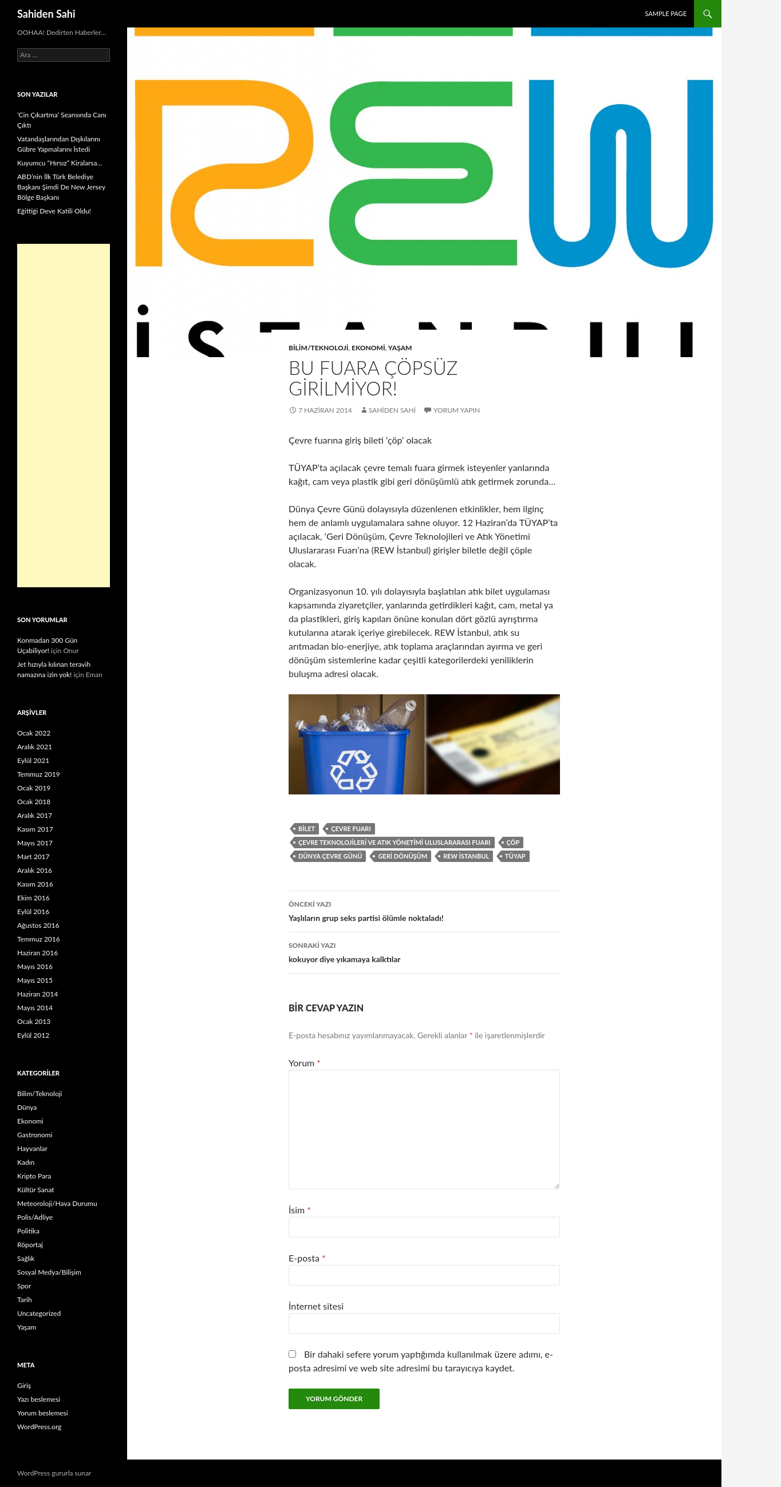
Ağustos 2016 (38, 925)
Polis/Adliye (35, 1217)
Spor (24, 1286)
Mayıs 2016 (35, 966)
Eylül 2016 (33, 911)
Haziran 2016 (37, 952)
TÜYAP (515, 856)
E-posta (307, 1257)
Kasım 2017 (35, 829)
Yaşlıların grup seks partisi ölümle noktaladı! (424, 910)
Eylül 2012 (33, 1035)
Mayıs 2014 (35, 1007)
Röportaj (30, 1244)
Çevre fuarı (350, 828)
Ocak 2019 (33, 788)
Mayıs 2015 (35, 980)
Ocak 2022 (33, 733)
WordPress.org (39, 1426)
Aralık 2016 (34, 870)
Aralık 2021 (34, 746)
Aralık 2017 (34, 815)
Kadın (25, 1162)
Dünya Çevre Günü (330, 856)
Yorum (305, 1062)
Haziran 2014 (37, 994)
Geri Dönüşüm (402, 856)
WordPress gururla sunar (54, 1473)
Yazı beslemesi (38, 1399)
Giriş (24, 1385)
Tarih (24, 1299)
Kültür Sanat (35, 1189)
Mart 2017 (33, 856)
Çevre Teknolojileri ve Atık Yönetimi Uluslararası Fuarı (394, 842)
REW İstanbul (466, 856)
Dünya (27, 1107)
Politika (28, 1231)
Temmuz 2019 (38, 774)
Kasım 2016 (35, 884)
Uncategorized (39, 1313)
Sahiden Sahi (46, 13)
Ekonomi (368, 347)
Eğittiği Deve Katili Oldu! (54, 211)
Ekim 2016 (33, 897)
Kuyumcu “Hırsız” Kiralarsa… (59, 163)
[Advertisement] (63, 415)
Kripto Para (34, 1176)
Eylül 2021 (33, 760)
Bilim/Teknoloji (318, 347)
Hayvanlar (32, 1148)
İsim (300, 1209)
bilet (306, 828)
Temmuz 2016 (38, 939)
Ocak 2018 (33, 801)
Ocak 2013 (33, 1021)
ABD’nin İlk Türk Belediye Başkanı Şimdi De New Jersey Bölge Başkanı (61, 186)
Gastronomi (34, 1134)
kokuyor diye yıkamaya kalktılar (424, 951)
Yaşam (400, 347)
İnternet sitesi (316, 1305)
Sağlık (25, 1258)
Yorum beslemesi (42, 1413)
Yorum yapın (456, 410)
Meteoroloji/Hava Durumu (57, 1203)
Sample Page (666, 13)
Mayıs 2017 (35, 843)
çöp (513, 842)
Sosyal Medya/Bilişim (49, 1272)
